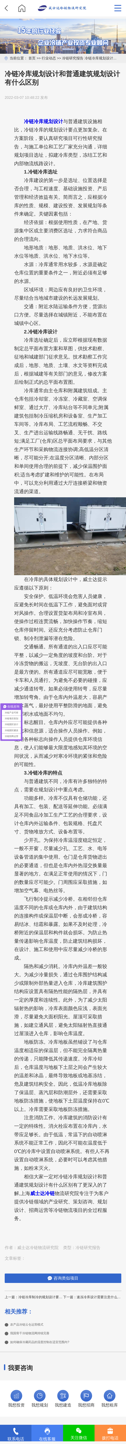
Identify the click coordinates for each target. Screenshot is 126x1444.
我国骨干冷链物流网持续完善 (37, 1335)
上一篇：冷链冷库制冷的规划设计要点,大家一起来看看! (34, 1297)
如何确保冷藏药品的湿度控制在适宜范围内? (50, 1345)
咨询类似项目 (63, 1278)
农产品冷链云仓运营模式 (33, 1325)
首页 (32, 58)
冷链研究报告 (72, 58)
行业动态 (49, 58)
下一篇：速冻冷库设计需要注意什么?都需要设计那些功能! (92, 1297)
